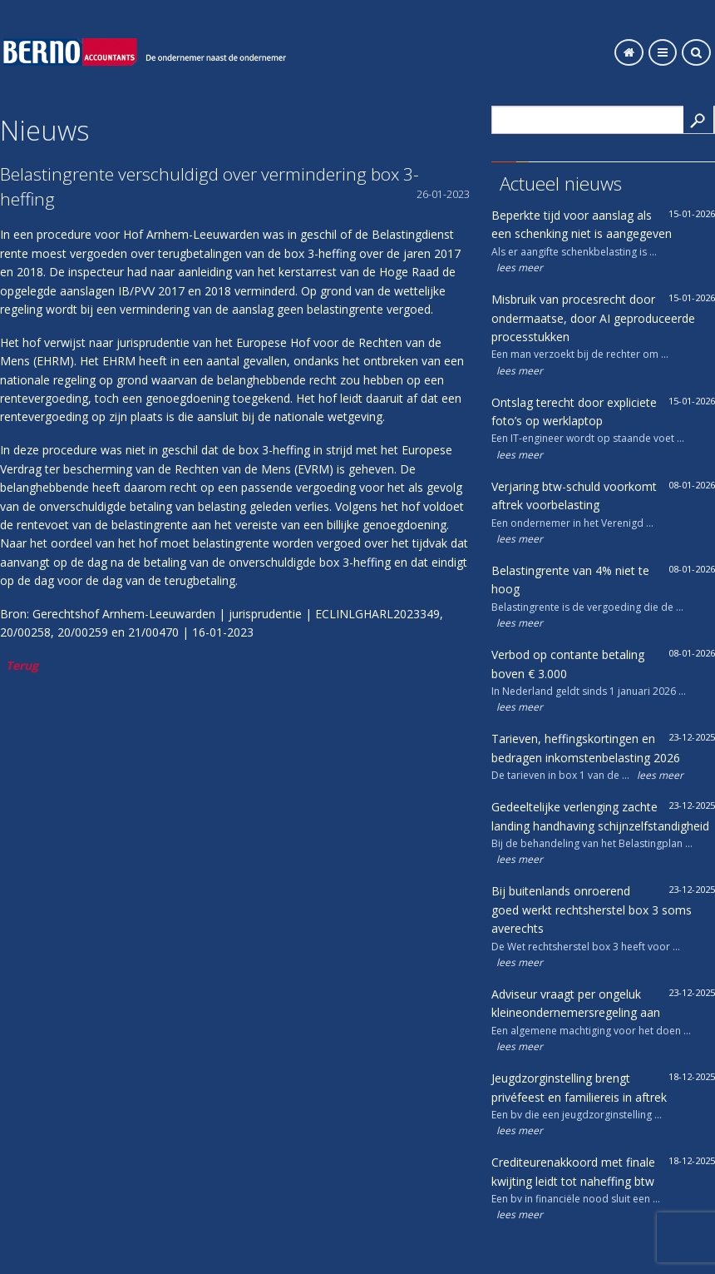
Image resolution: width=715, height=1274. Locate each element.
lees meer (519, 267)
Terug (22, 665)
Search (698, 119)
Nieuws (44, 130)
